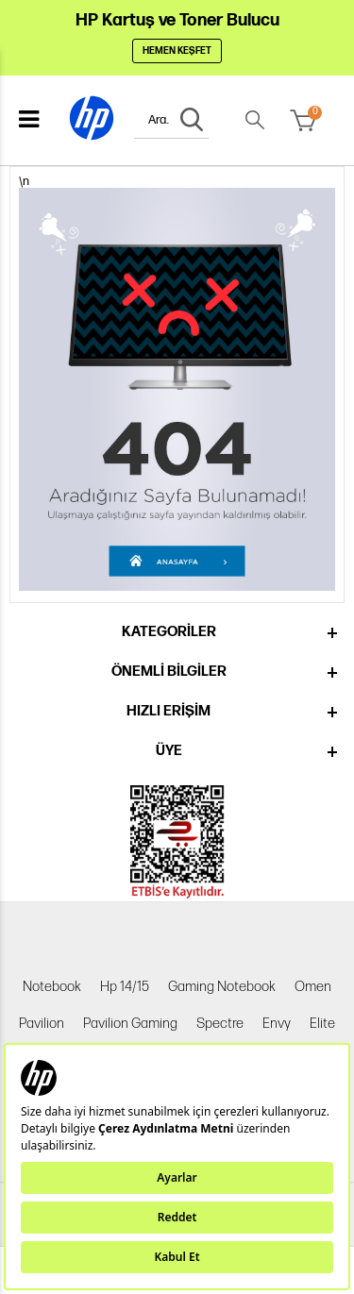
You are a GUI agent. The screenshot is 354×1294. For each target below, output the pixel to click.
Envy (276, 1024)
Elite (322, 1024)
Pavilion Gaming (130, 1024)
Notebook (52, 987)
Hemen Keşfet (177, 51)
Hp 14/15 (124, 987)
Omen (313, 987)
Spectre (220, 1024)
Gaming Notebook (222, 987)
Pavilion (41, 1024)
